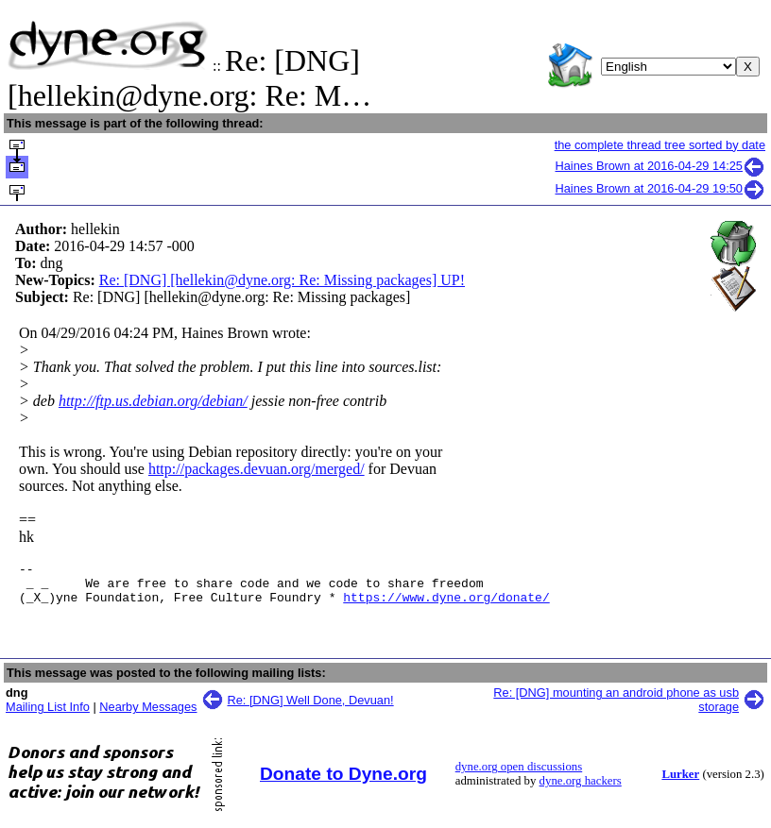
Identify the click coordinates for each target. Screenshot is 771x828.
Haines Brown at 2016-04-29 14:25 (661, 166)
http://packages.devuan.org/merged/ (256, 469)
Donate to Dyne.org (343, 782)
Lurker (680, 782)
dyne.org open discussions (518, 775)
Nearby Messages (148, 715)
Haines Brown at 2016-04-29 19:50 (661, 188)
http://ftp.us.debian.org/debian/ (153, 401)
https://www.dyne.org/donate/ (446, 605)
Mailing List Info (48, 715)
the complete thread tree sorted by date (660, 145)
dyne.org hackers (581, 789)
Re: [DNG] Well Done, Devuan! (311, 708)
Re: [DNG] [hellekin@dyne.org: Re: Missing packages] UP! (282, 280)
